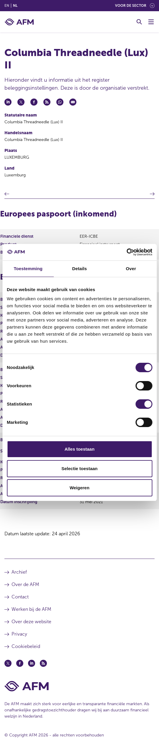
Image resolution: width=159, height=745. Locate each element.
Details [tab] (79, 268)
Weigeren (79, 487)
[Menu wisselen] (151, 21)
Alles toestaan (80, 449)
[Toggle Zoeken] (139, 21)
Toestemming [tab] (28, 268)
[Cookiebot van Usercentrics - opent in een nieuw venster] (126, 252)
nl (15, 6)
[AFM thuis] (19, 22)
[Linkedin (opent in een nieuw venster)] (31, 663)
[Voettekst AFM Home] (79, 686)
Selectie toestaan (79, 468)
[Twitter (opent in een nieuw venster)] (8, 663)
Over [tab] (131, 268)
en (6, 6)
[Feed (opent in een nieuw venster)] (43, 663)
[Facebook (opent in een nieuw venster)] (19, 663)
